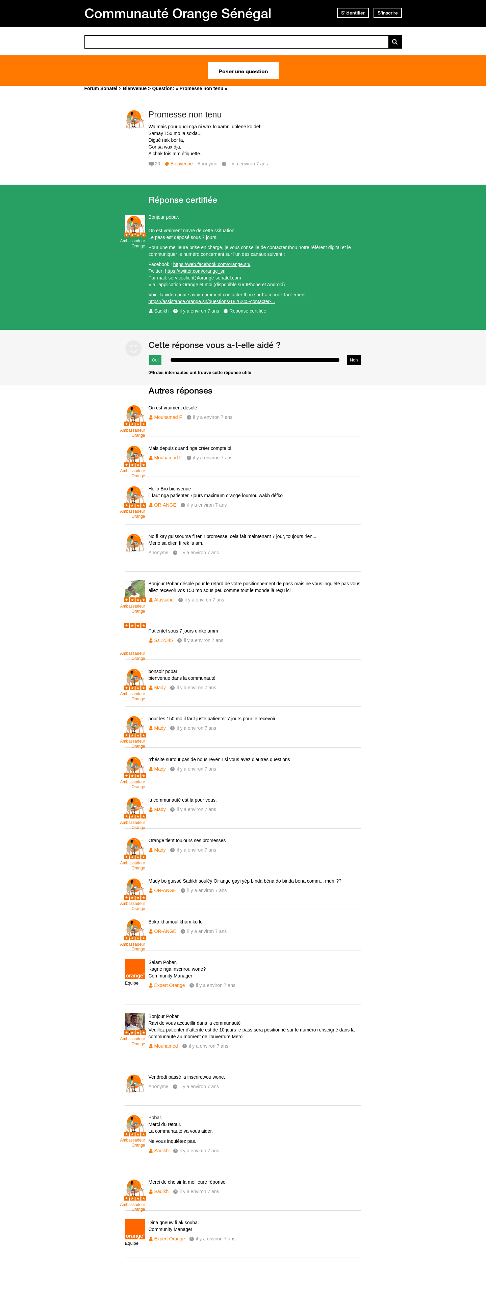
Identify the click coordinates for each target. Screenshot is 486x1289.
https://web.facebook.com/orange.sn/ (212, 264)
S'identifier (353, 13)
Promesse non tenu (185, 114)
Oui (155, 359)
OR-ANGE (165, 505)
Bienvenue (182, 163)
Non (354, 359)
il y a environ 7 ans (199, 311)
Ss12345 (163, 640)
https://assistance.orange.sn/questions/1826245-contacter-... (212, 301)
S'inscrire (388, 13)
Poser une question (243, 70)
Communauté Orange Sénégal (178, 13)
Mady (160, 687)
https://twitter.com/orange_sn (195, 271)
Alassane (164, 599)
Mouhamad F (168, 417)
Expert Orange (169, 985)
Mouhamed (166, 1046)
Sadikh (161, 311)
